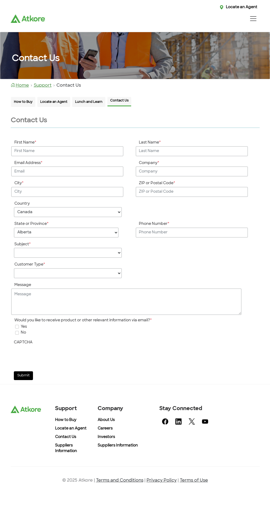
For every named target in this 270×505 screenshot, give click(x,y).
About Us (106, 420)
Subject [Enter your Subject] (22, 244)
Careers (105, 429)
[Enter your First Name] (67, 151)
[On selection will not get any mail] (17, 333)
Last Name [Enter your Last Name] (150, 143)
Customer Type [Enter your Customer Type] (29, 265)
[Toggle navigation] (253, 19)
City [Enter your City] (18, 183)
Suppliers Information (118, 446)
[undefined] (17, 327)
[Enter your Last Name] (192, 151)
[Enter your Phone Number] (192, 233)
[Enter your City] (67, 192)
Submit (23, 375)
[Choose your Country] (68, 212)
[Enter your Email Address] (67, 171)
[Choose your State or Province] (66, 233)
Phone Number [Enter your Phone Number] (154, 224)
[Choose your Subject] (68, 253)
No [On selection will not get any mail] (23, 333)
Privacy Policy (162, 480)
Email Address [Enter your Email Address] (28, 163)
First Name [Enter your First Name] (25, 143)
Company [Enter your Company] (149, 163)
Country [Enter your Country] (22, 204)
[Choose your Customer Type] (68, 273)
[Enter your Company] (192, 171)
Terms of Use (194, 480)
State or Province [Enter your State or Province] (31, 224)
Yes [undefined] (24, 327)
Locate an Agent (241, 7)
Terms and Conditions (119, 480)
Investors (106, 437)
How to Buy (65, 420)
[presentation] (54, 357)
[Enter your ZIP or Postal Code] (192, 192)
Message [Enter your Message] (22, 285)
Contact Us (65, 437)
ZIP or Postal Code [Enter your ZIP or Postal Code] (157, 183)
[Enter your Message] (126, 301)
